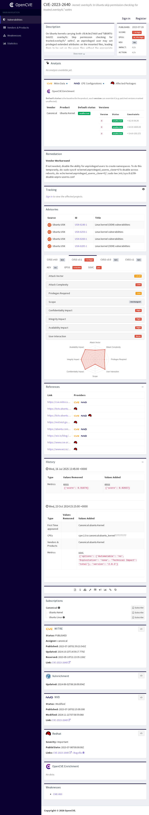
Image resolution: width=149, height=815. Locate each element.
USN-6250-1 (81, 231)
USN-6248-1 (81, 224)
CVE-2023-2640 (56, 4)
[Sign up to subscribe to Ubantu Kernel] (138, 613)
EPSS (73, 267)
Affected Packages (123, 83)
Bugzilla (79, 752)
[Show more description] (79, 54)
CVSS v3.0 (109, 260)
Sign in (126, 18)
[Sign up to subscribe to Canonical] (138, 608)
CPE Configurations (89, 83)
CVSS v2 (133, 260)
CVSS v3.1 (83, 260)
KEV (52, 267)
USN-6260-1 (81, 238)
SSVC (95, 267)
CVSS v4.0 (56, 260)
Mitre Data (57, 83)
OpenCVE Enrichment (60, 91)
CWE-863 (57, 794)
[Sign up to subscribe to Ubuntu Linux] (138, 617)
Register (141, 18)
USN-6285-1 (81, 246)
